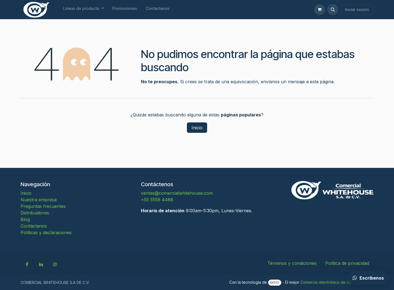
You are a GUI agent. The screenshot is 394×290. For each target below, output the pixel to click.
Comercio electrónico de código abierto (336, 282)
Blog (25, 219)
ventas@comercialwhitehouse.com (177, 193)
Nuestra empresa (39, 199)
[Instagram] (55, 264)
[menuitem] (83, 9)
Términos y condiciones (292, 263)
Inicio (197, 127)
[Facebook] (26, 264)
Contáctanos (34, 226)
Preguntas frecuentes (43, 206)
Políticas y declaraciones (46, 232)
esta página (322, 81)
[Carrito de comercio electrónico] (319, 9)
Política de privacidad (347, 263)
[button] (332, 9)
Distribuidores (35, 213)
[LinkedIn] (41, 264)
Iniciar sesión (357, 9)
